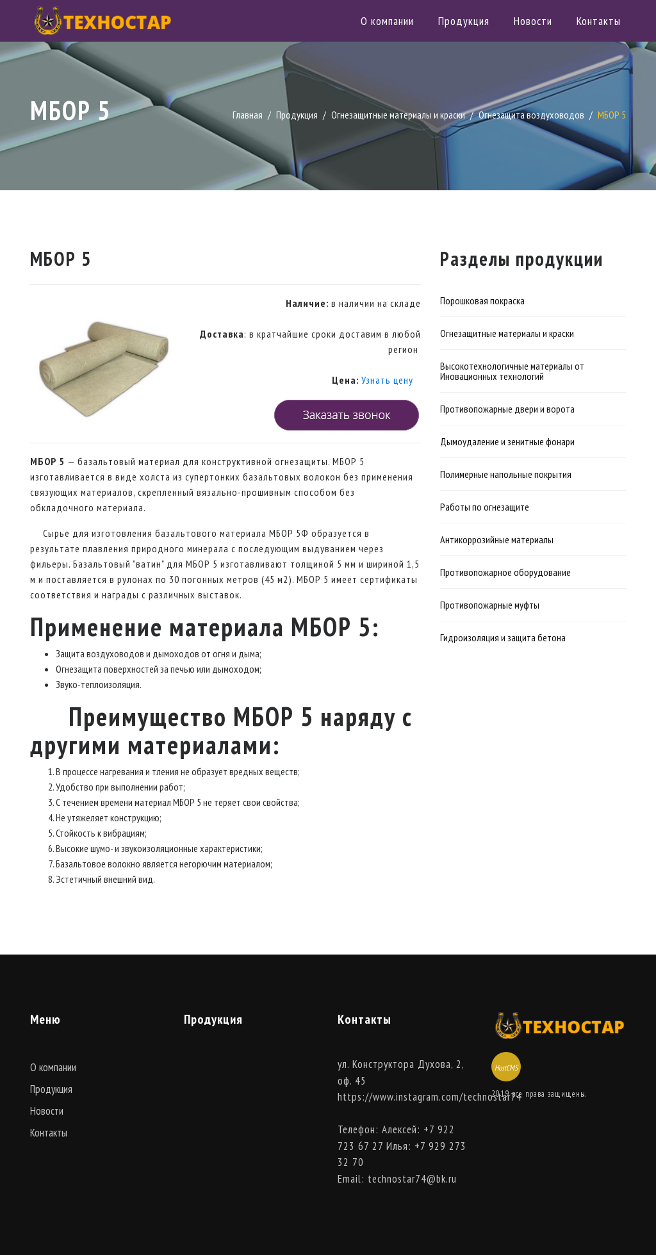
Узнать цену (387, 379)
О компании (387, 20)
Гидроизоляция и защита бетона (503, 637)
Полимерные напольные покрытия (505, 474)
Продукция (463, 20)
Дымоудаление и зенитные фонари (507, 441)
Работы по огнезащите (484, 506)
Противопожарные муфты (489, 604)
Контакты (599, 20)
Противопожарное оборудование (505, 572)
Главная (248, 114)
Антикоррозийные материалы (497, 539)
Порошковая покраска (482, 300)
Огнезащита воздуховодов (531, 114)
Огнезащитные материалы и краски (398, 114)
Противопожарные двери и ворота (507, 408)
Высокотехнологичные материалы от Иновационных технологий (512, 370)
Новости (533, 20)
